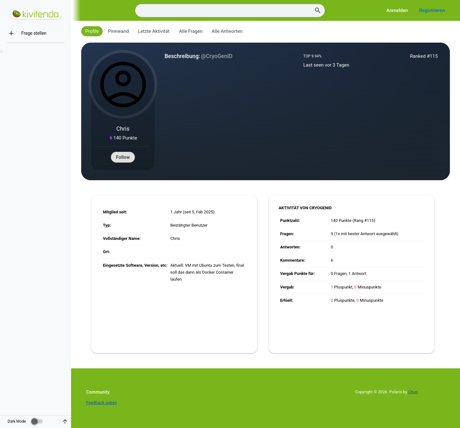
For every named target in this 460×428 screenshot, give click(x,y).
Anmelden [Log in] (397, 10)
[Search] (230, 10)
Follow (123, 157)
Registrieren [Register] (432, 10)
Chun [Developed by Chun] (413, 391)
